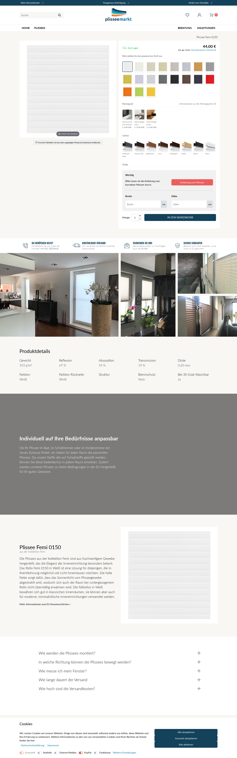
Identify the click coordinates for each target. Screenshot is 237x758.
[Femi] (67, 89)
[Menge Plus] (140, 215)
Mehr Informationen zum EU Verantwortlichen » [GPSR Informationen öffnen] (44, 604)
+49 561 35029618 (49, 248)
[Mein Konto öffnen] (199, 15)
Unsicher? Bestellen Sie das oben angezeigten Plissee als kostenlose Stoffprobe (68, 142)
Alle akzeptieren (186, 732)
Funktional (104, 752)
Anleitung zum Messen (192, 182)
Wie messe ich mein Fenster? (120, 671)
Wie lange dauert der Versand (120, 679)
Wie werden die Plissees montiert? (120, 653)
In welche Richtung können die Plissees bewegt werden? (120, 662)
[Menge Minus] (140, 219)
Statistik (47, 752)
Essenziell (30, 752)
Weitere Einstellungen (124, 752)
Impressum (53, 745)
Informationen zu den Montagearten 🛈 (197, 104)
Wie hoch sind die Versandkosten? (120, 688)
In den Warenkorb (180, 217)
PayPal (87, 752)
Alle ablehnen (186, 744)
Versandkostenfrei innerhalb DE (203, 50)
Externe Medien (68, 752)
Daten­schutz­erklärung (33, 745)
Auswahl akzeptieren (186, 738)
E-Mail (145, 248)
